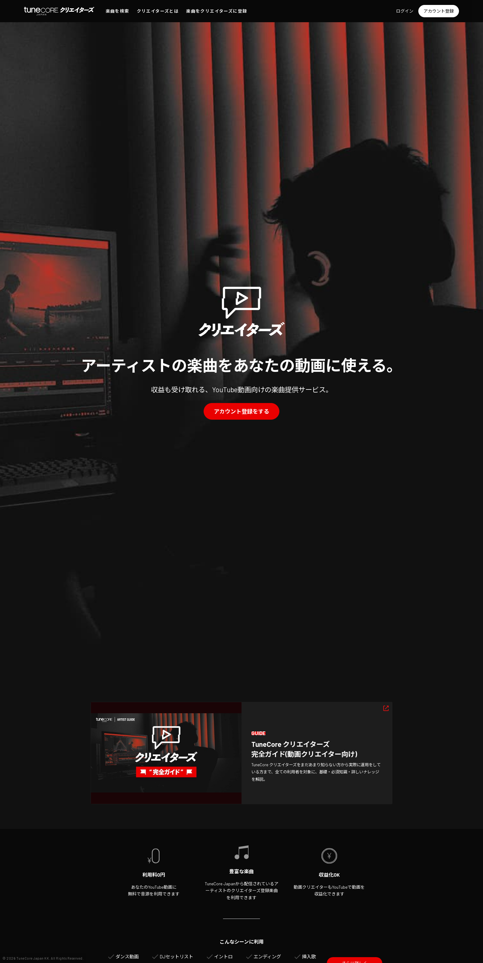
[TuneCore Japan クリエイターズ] (59, 11)
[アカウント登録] (438, 11)
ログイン (404, 11)
